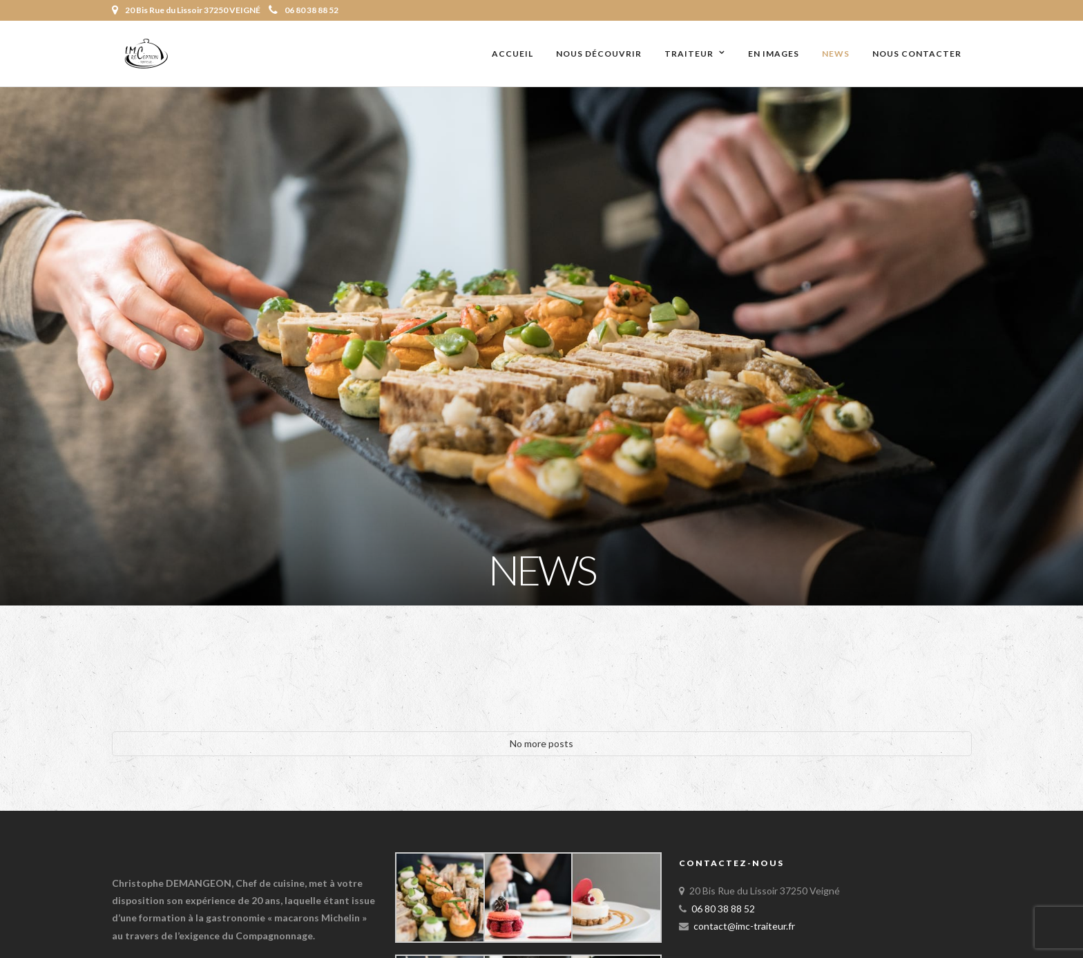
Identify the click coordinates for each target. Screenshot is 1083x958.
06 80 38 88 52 (303, 10)
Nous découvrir (599, 53)
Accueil (512, 53)
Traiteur (688, 53)
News (836, 53)
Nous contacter (916, 53)
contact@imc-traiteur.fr (744, 926)
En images (773, 53)
